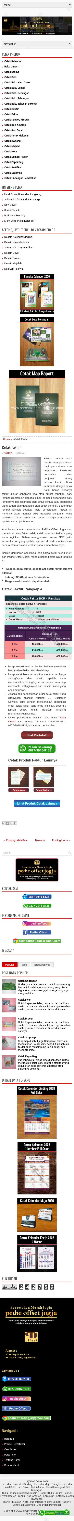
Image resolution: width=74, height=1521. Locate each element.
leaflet (6, 1501)
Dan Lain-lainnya (13, 268)
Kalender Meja (42, 1484)
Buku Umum (55, 1493)
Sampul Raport (61, 1501)
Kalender (6, 1484)
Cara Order (10, 1449)
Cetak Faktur (11, 447)
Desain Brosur (12, 258)
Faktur (67, 1493)
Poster (47, 1501)
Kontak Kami (11, 1465)
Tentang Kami (12, 1459)
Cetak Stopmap (27, 1037)
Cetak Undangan (27, 980)
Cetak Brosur (25, 1018)
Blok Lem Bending (14, 215)
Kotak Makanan (65, 1495)
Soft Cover (10, 204)
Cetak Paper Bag (27, 1056)
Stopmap (29, 1504)
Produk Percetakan (15, 1444)
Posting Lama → (61, 840)
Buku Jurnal (37, 1487)
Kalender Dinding (22, 1484)
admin (8, 452)
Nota (25, 1501)
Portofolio (10, 1454)
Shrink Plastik (11, 210)
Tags (24, 964)
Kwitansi (37, 1498)
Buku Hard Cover (19, 1487)
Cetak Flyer (24, 999)
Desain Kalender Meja (16, 242)
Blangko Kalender (62, 1484)
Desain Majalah (13, 263)
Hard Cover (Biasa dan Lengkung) (23, 194)
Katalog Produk (16, 1495)
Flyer (3, 1495)
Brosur (42, 1493)
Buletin (33, 1493)
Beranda (40, 840)
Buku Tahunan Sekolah (15, 1493)
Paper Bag (36, 1501)
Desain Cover (11, 252)
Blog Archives (42, 964)
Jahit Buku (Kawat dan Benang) (22, 199)
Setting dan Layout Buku (18, 247)
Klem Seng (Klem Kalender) (19, 220)
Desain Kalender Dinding (18, 236)
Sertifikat (18, 1504)
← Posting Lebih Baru (15, 840)
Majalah (16, 1501)
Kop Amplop (34, 1495)
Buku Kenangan (55, 1487)
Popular (9, 964)
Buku (6, 1487)
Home (6, 439)
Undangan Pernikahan (49, 1504)
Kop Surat (48, 1495)
